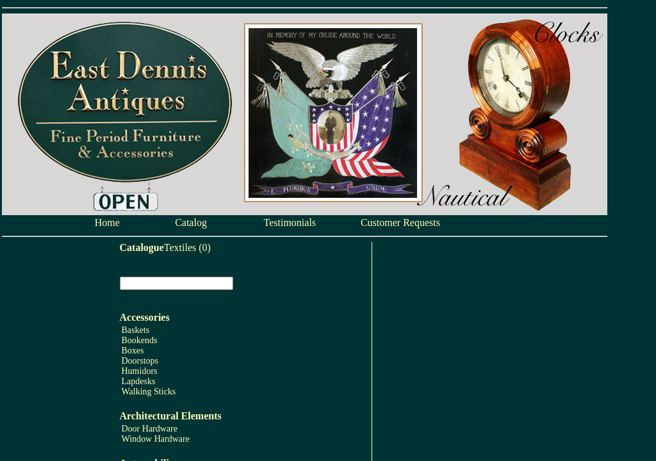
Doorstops (140, 361)
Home (107, 222)
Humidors (140, 371)
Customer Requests (400, 222)
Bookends (140, 340)
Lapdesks (139, 381)
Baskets (136, 330)
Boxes (133, 350)
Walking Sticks (149, 391)
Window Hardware (156, 439)
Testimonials (290, 222)
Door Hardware (149, 428)
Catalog (191, 222)
